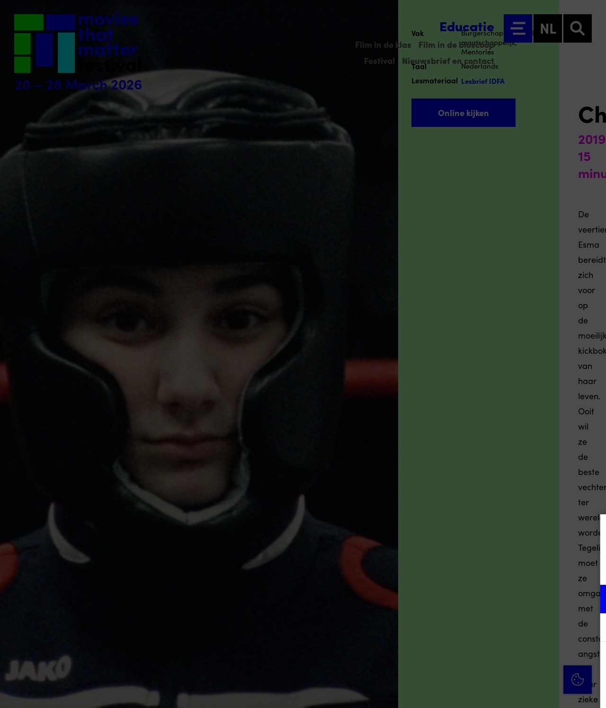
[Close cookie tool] (591, 531)
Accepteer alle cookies (525, 662)
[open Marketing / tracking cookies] (591, 628)
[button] (516, 598)
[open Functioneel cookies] (591, 600)
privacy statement (487, 568)
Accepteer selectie (525, 690)
